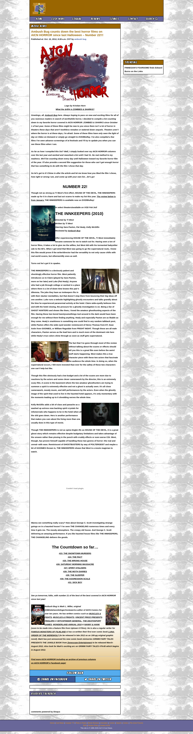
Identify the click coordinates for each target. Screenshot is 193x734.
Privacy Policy (93, 725)
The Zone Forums (136, 723)
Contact (133, 18)
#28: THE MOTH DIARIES (75, 571)
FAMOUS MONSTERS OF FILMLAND (48, 632)
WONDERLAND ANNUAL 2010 (67, 624)
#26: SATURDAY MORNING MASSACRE (75, 564)
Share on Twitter (97, 679)
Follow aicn (75, 673)
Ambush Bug (51, 115)
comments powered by (45, 712)
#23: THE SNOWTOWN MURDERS (75, 553)
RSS (85, 725)
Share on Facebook (52, 679)
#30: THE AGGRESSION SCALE (75, 579)
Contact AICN (105, 725)
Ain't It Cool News (52, 8)
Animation (104, 723)
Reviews (95, 18)
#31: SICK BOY (75, 582)
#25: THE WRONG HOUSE (75, 560)
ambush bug (80, 39)
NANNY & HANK (92, 624)
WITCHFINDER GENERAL (69, 621)
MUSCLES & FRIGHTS (63, 617)
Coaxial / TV (69, 723)
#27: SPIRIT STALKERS (75, 568)
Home (39, 18)
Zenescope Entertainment (79, 642)
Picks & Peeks (81, 723)
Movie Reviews (93, 723)
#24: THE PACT (75, 557)
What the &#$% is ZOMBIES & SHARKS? (75, 109)
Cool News (57, 18)
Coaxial (76, 18)
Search (152, 18)
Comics (114, 18)
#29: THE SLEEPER (75, 575)
